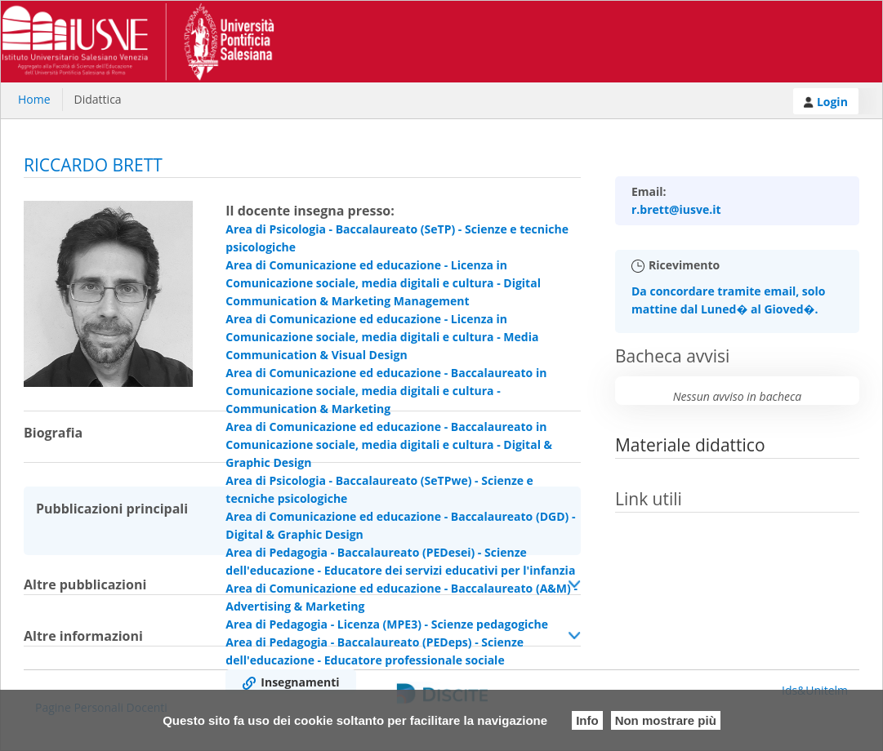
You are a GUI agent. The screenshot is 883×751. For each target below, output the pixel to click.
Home (34, 99)
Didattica (98, 99)
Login (826, 101)
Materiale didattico (690, 444)
